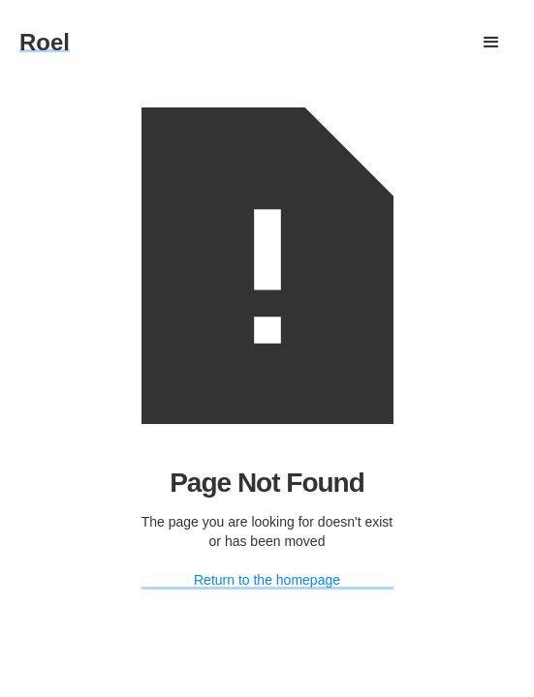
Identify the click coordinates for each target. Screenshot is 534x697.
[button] (491, 42)
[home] (44, 42)
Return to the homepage (267, 580)
